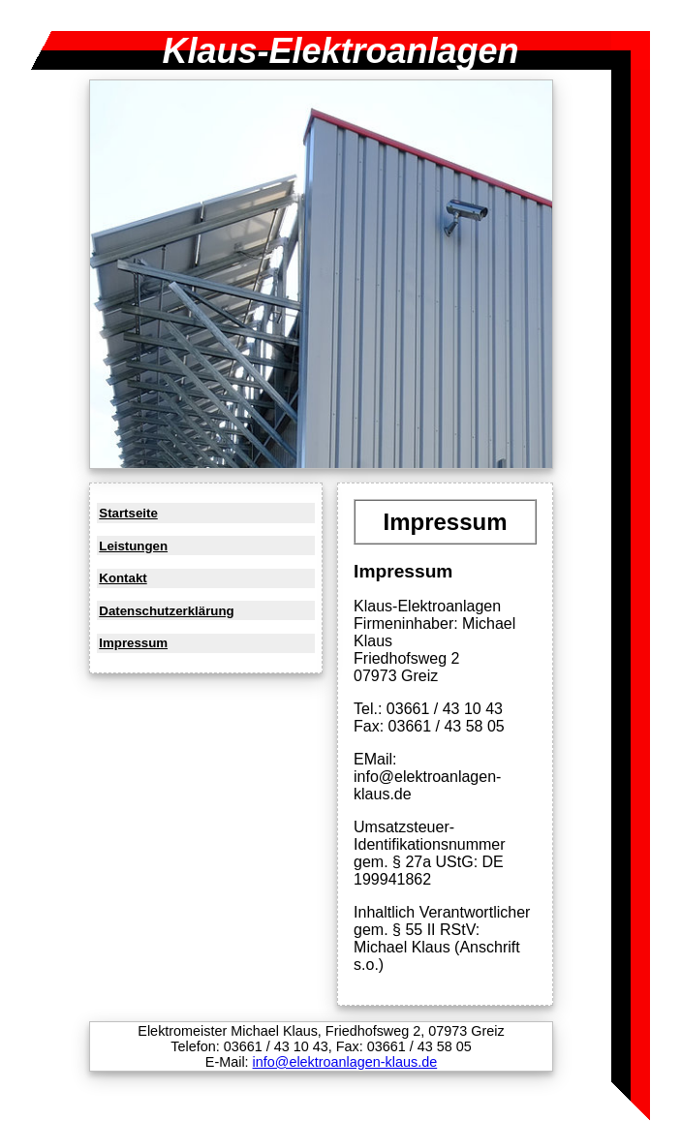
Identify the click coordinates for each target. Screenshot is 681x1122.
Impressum (133, 643)
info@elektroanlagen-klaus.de (345, 1062)
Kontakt (122, 578)
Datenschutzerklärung (166, 611)
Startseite (128, 513)
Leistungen (133, 546)
